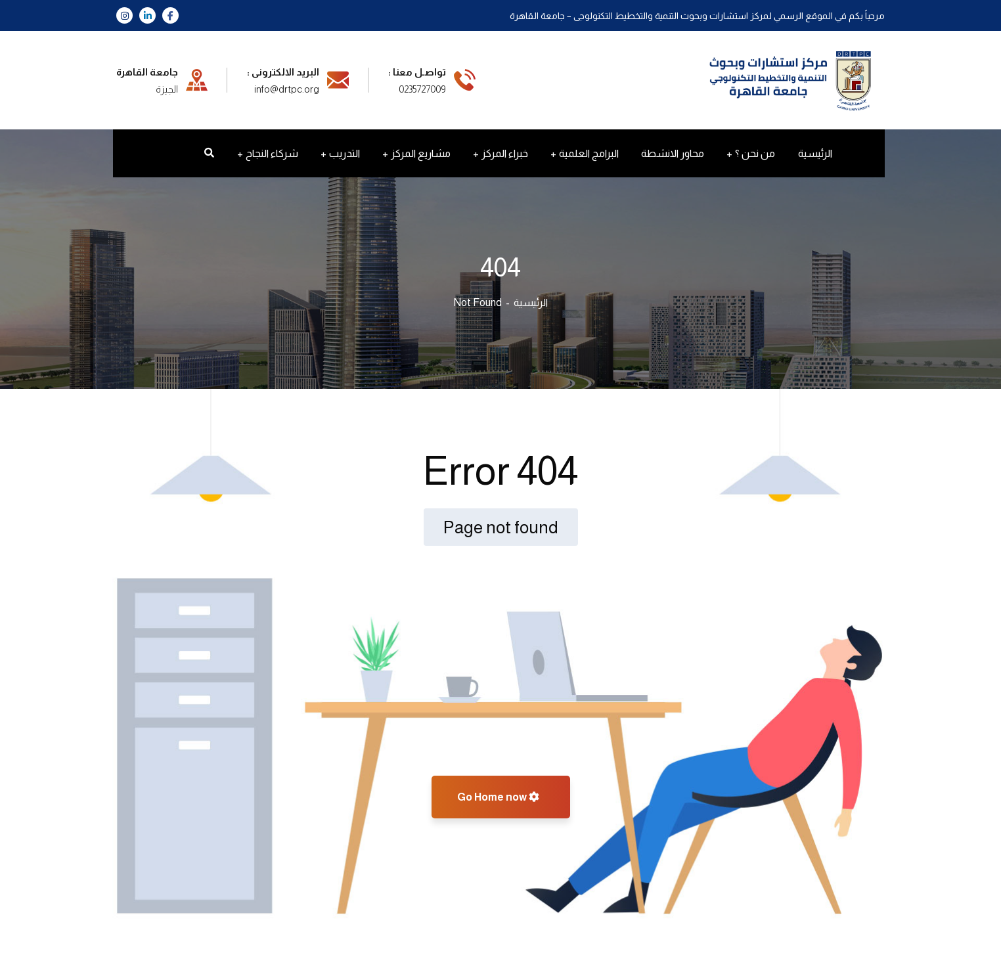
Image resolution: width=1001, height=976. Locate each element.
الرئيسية (531, 302)
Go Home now (498, 797)
